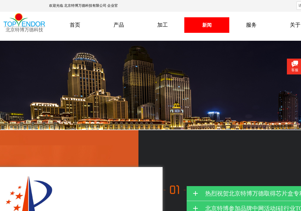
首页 (75, 25)
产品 (118, 25)
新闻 (207, 25)
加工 (162, 25)
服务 (251, 25)
